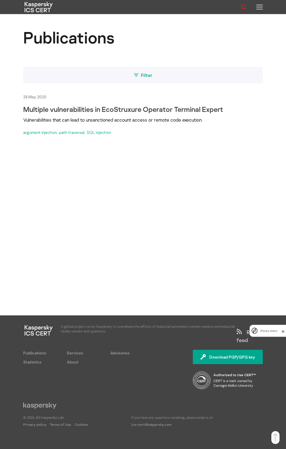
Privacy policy (35, 424)
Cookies (81, 424)
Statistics (32, 361)
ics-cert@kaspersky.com (151, 424)
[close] (283, 331)
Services (75, 352)
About (72, 361)
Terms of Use (60, 424)
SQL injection (99, 132)
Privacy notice (268, 330)
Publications (34, 352)
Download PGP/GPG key (227, 357)
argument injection (40, 132)
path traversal (71, 132)
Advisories (120, 352)
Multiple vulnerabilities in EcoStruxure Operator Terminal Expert (123, 109)
